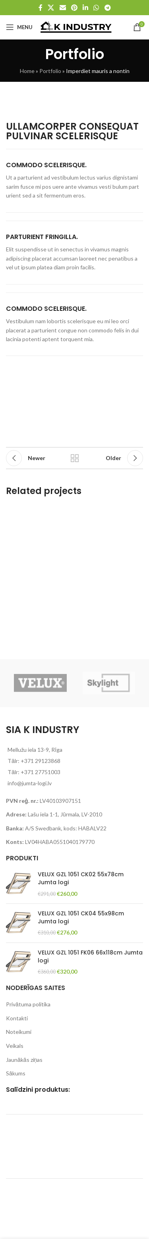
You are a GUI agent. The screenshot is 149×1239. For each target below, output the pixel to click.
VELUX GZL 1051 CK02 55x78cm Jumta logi (81, 878)
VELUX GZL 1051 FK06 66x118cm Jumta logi (90, 956)
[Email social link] (62, 8)
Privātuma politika (28, 1004)
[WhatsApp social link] (96, 8)
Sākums (15, 1073)
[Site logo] (76, 26)
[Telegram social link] (107, 8)
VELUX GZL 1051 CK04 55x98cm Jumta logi (81, 917)
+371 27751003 (40, 772)
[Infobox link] (74, 180)
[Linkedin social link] (85, 8)
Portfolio (50, 70)
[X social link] (51, 8)
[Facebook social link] (40, 8)
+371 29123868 (40, 760)
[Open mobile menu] (19, 27)
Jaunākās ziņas (24, 1059)
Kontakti (17, 1018)
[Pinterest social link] (74, 8)
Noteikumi (18, 1031)
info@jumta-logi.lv (30, 783)
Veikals (14, 1045)
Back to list (75, 458)
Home (27, 70)
